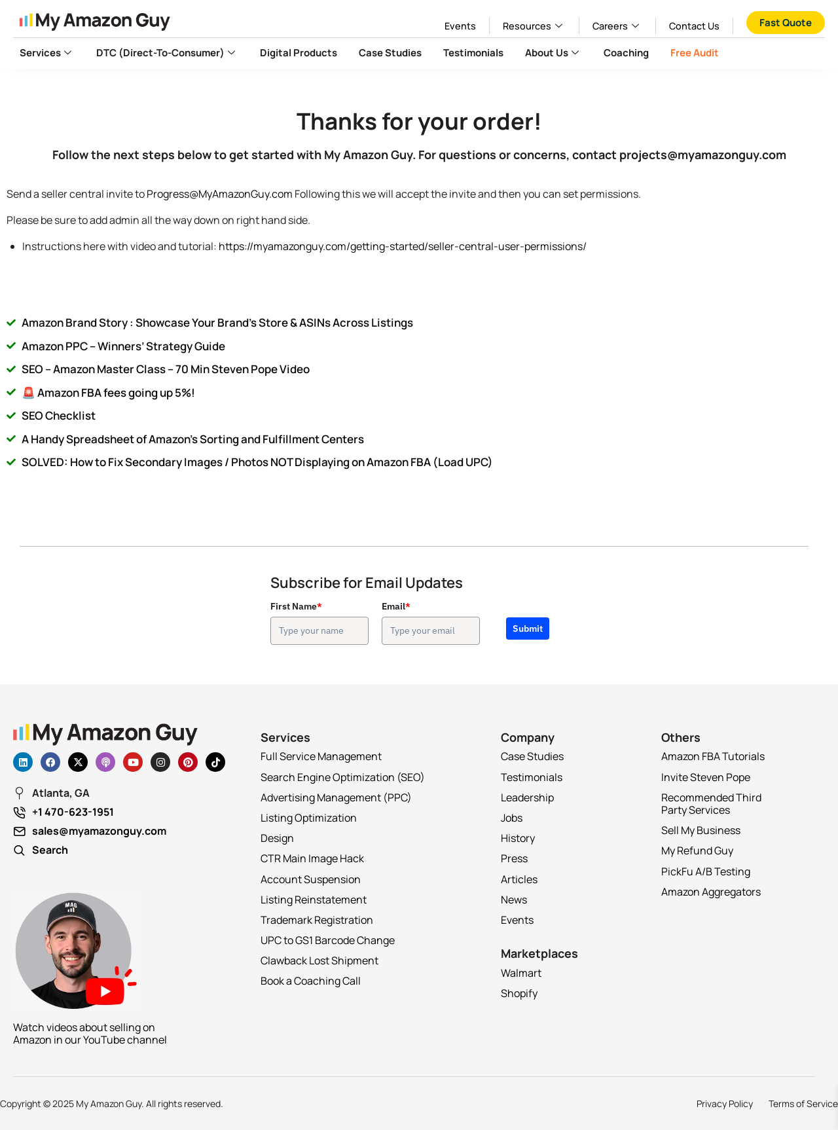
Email (396, 606)
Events (460, 26)
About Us (553, 53)
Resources (534, 26)
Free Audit (694, 53)
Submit (528, 628)
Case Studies (390, 53)
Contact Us (694, 26)
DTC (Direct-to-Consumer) (167, 53)
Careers (617, 26)
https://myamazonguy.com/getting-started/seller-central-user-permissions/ (403, 246)
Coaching (626, 53)
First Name (296, 606)
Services (47, 53)
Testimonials (473, 53)
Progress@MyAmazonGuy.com (220, 194)
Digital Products (298, 53)
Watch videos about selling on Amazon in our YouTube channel (90, 1033)
